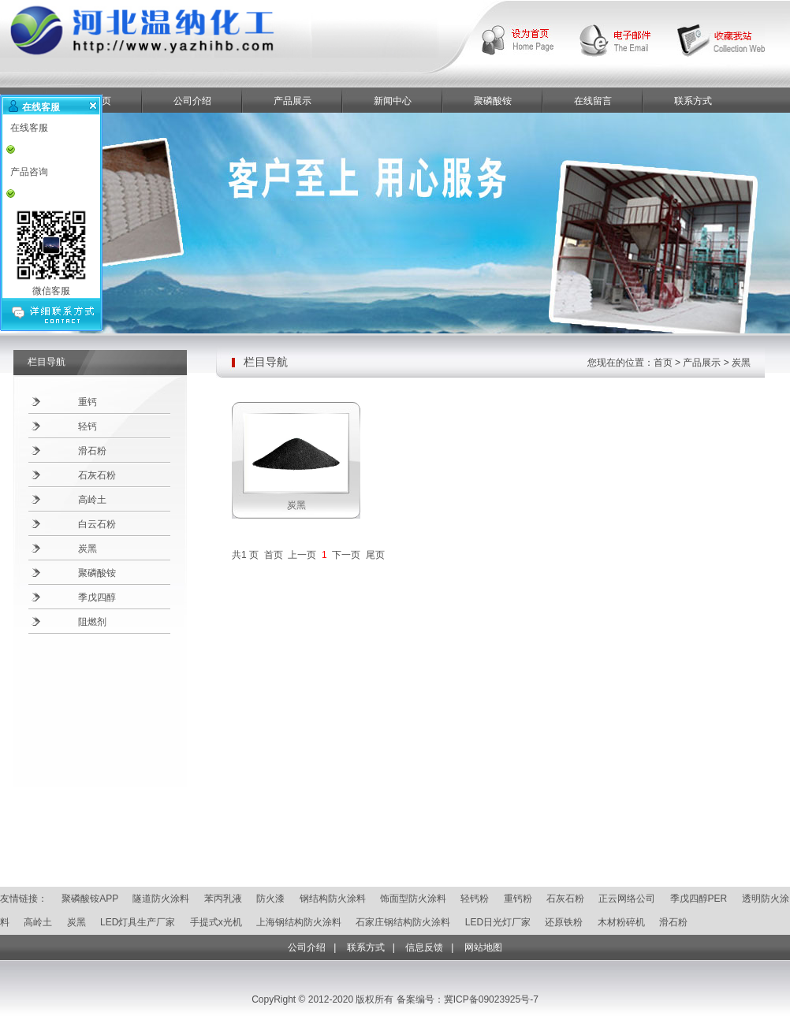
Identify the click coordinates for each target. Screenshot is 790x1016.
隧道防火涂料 (160, 898)
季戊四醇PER (699, 898)
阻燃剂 (92, 621)
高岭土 (92, 499)
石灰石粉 (97, 475)
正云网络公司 (626, 898)
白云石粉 (97, 524)
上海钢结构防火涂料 (298, 922)
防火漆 (270, 898)
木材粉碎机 (621, 922)
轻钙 (87, 426)
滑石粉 (92, 450)
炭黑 (87, 548)
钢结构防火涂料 (333, 898)
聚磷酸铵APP (89, 898)
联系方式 (693, 100)
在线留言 (593, 100)
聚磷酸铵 (493, 100)
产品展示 (292, 100)
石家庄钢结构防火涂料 (403, 922)
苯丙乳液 (223, 898)
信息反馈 (424, 947)
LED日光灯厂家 (498, 922)
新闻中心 (393, 100)
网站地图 (483, 947)
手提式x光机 (216, 922)
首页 (663, 362)
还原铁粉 (564, 922)
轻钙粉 (474, 898)
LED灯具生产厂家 (137, 922)
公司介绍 (192, 100)
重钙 (87, 402)
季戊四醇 (97, 597)
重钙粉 (518, 898)
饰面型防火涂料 (413, 898)
